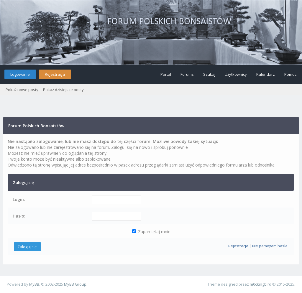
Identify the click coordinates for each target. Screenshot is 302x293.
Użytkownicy (236, 74)
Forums (187, 74)
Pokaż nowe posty (22, 89)
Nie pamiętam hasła (270, 245)
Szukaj (209, 74)
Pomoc (290, 74)
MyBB (34, 284)
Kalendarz (265, 74)
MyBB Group (75, 284)
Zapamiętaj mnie (151, 231)
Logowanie (20, 74)
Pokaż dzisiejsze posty (63, 89)
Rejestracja (55, 74)
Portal (165, 74)
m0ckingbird (260, 284)
